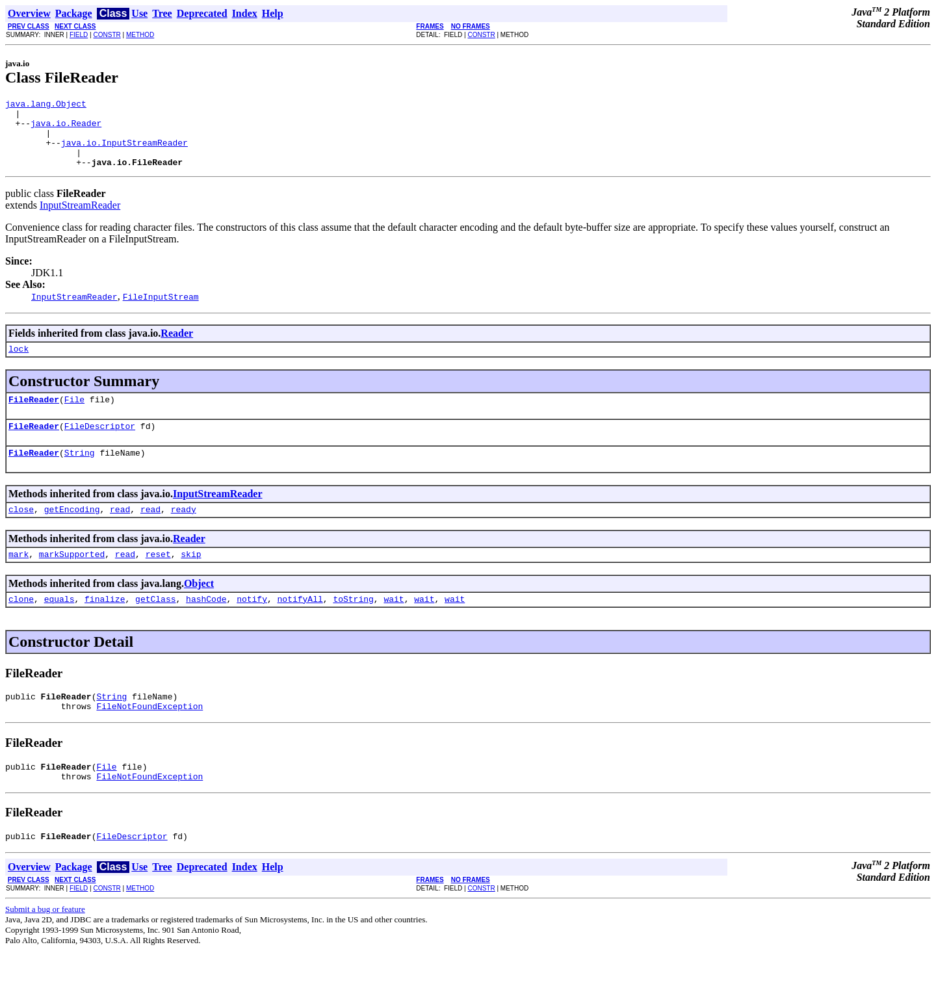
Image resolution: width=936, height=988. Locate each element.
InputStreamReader (80, 218)
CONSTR (106, 34)
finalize (104, 626)
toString (353, 626)
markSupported (72, 579)
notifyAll (300, 626)
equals (59, 626)
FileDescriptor (99, 445)
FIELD (79, 34)
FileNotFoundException (149, 737)
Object (199, 608)
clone (21, 626)
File (74, 416)
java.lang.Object (45, 105)
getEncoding (72, 532)
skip (191, 579)
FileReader (33, 416)
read (120, 532)
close (21, 532)
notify (252, 626)
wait (394, 626)
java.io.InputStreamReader (124, 152)
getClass (155, 626)
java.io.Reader (66, 129)
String (79, 474)
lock (18, 364)
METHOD (140, 34)
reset (158, 579)
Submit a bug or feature (45, 946)
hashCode (206, 626)
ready (183, 532)
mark (18, 579)
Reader (177, 346)
